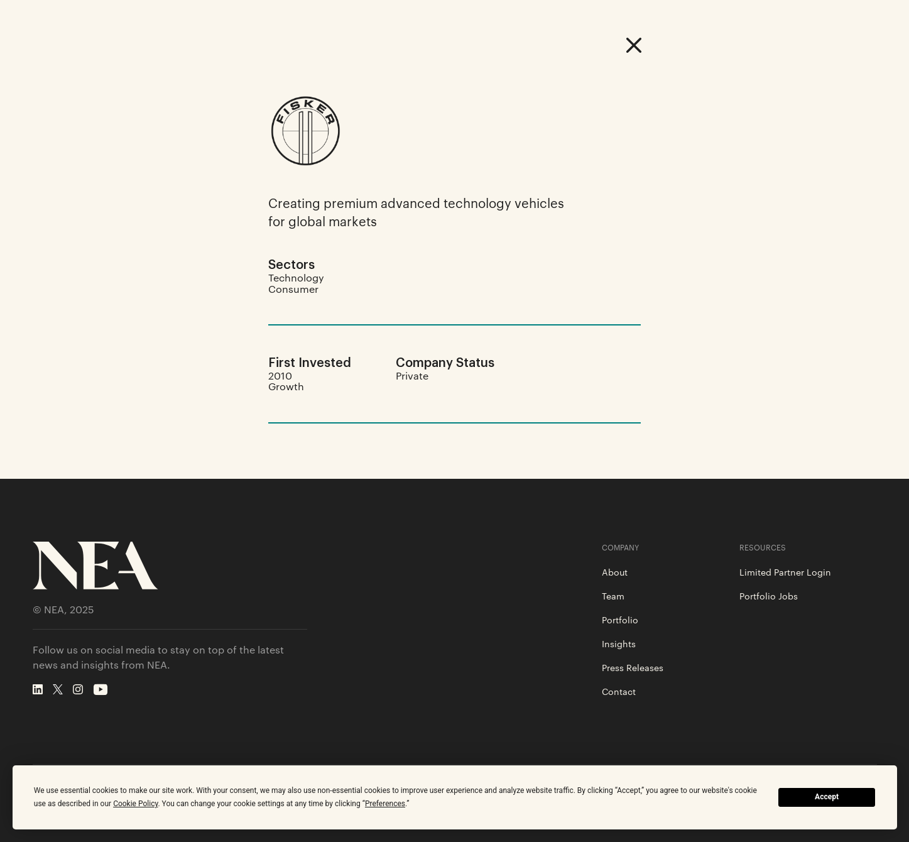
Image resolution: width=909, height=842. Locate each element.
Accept (827, 796)
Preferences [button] (385, 803)
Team (613, 595)
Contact (619, 691)
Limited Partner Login (785, 571)
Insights (619, 643)
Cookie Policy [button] (135, 803)
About (615, 571)
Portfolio (620, 619)
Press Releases (632, 667)
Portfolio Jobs (768, 595)
